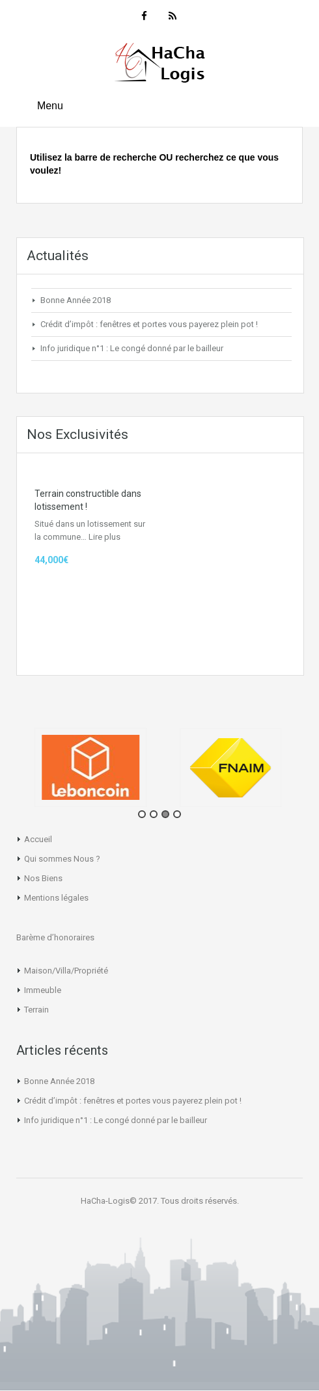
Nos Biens (43, 878)
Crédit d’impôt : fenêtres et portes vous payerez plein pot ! (149, 324)
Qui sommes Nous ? (62, 859)
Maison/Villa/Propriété (66, 970)
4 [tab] (177, 814)
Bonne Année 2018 (75, 300)
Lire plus (104, 537)
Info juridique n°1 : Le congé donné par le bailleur (131, 348)
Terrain (36, 1009)
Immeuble (42, 990)
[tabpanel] (93, 767)
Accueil (38, 839)
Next (309, 772)
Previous (10, 772)
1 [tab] (142, 814)
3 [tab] (165, 814)
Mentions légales (56, 898)
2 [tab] (154, 814)
